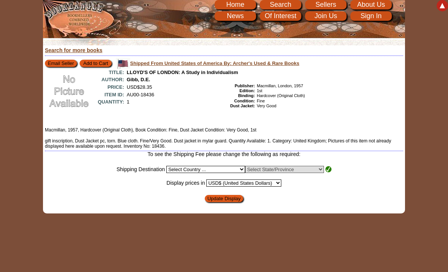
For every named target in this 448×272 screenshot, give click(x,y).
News (235, 16)
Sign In (371, 16)
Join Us (326, 16)
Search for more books (74, 50)
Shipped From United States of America (214, 63)
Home (235, 4)
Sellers (325, 4)
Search (280, 4)
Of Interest (280, 16)
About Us (371, 4)
